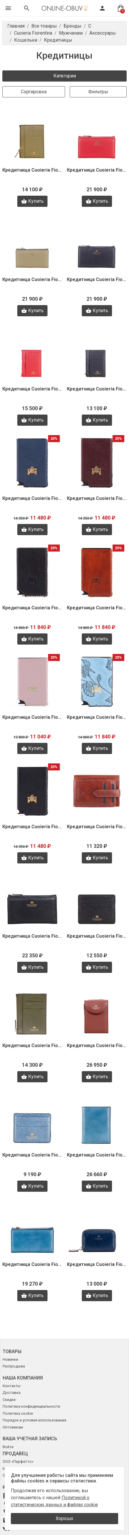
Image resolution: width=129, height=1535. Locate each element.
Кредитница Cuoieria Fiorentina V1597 (32, 608)
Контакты (12, 1386)
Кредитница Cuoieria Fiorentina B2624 (32, 1045)
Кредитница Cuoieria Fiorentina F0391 (97, 389)
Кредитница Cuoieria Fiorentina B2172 (97, 1045)
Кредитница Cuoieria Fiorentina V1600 (32, 498)
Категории (64, 76)
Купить (32, 201)
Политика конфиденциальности (31, 1406)
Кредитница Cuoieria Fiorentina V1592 (97, 717)
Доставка (12, 1392)
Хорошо (64, 1518)
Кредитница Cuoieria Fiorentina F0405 (97, 170)
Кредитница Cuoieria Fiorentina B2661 (32, 936)
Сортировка (34, 91)
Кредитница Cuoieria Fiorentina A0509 (32, 1264)
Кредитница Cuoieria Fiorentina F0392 (32, 389)
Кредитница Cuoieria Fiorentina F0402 (97, 279)
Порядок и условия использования (34, 1420)
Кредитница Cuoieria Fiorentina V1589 (32, 826)
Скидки (9, 1399)
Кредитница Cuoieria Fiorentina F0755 (32, 170)
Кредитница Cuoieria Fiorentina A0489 (97, 1264)
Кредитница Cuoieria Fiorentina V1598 (97, 498)
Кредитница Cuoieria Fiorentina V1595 (97, 608)
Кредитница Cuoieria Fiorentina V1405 (97, 826)
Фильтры (98, 91)
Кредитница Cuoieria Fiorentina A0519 (32, 1155)
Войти (8, 1447)
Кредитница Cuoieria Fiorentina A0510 (97, 1155)
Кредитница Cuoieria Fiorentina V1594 (32, 717)
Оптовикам (13, 1427)
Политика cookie (18, 1413)
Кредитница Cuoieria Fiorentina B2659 (97, 936)
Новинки (10, 1359)
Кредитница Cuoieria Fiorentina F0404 (32, 279)
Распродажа (14, 1366)
